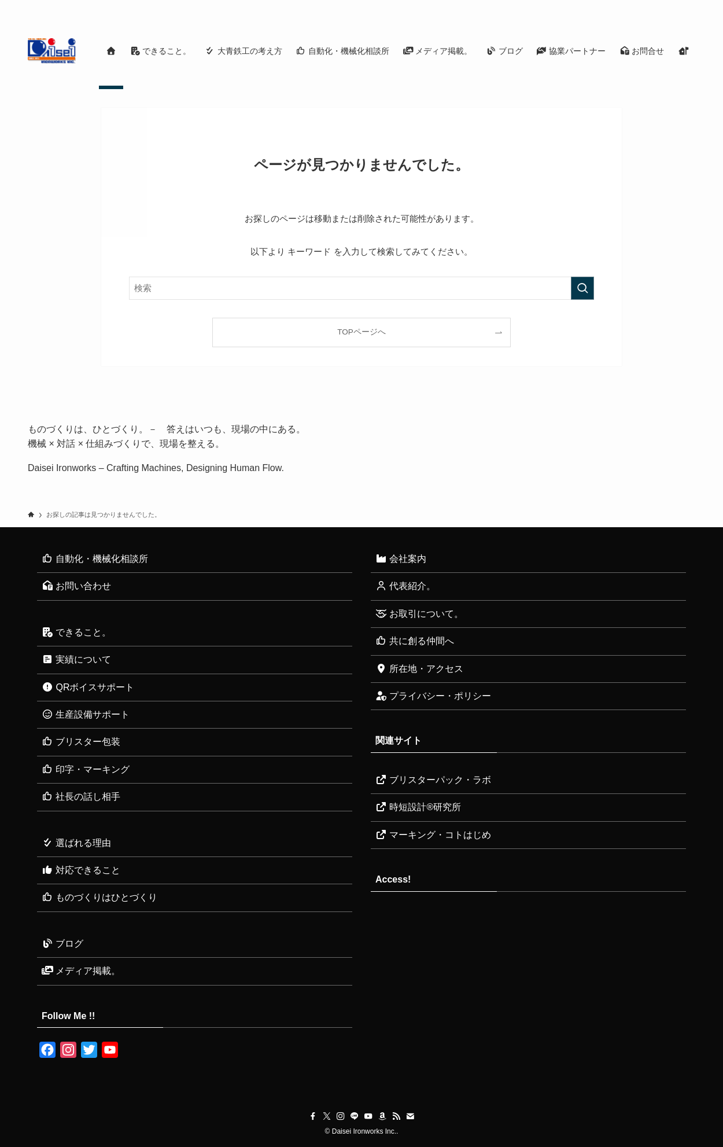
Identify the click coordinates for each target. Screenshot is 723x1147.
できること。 (76, 632)
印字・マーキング (86, 769)
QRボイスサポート (88, 687)
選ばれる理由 (76, 843)
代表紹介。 (405, 586)
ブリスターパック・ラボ (433, 780)
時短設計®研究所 (418, 807)
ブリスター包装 (81, 742)
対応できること (81, 870)
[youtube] (627, 6)
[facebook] (567, 6)
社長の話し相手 (81, 797)
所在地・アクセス (419, 669)
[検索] (687, 6)
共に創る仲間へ (414, 641)
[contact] (672, 6)
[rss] (657, 6)
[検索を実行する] (582, 288)
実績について (76, 659)
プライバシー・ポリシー (433, 696)
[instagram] (597, 6)
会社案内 (400, 559)
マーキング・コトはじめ (433, 835)
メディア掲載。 (81, 971)
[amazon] (642, 6)
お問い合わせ (76, 586)
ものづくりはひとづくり (99, 897)
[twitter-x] (582, 6)
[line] (612, 6)
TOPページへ (361, 332)
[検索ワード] (361, 288)
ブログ (62, 944)
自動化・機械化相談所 (95, 559)
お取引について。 (419, 614)
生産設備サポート (86, 714)
